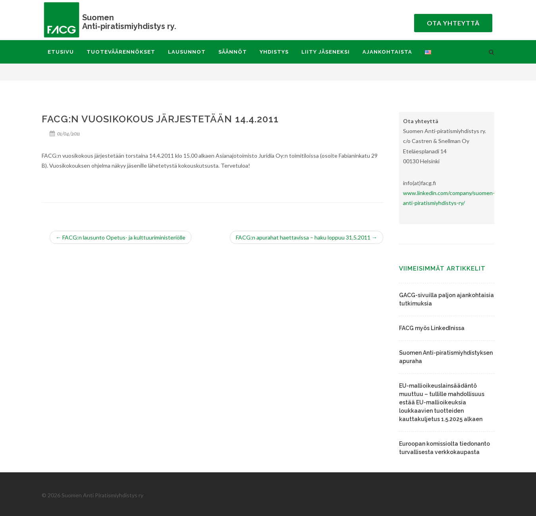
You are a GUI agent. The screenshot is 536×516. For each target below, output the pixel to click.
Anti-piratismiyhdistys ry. (121, 22)
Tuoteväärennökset (121, 52)
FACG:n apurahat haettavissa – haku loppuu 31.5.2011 (306, 237)
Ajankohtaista (387, 52)
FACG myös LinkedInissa (432, 328)
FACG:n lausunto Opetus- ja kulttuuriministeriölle (120, 237)
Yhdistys (274, 52)
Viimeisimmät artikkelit (442, 268)
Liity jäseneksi (325, 52)
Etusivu (61, 52)
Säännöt (232, 52)
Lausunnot (187, 52)
